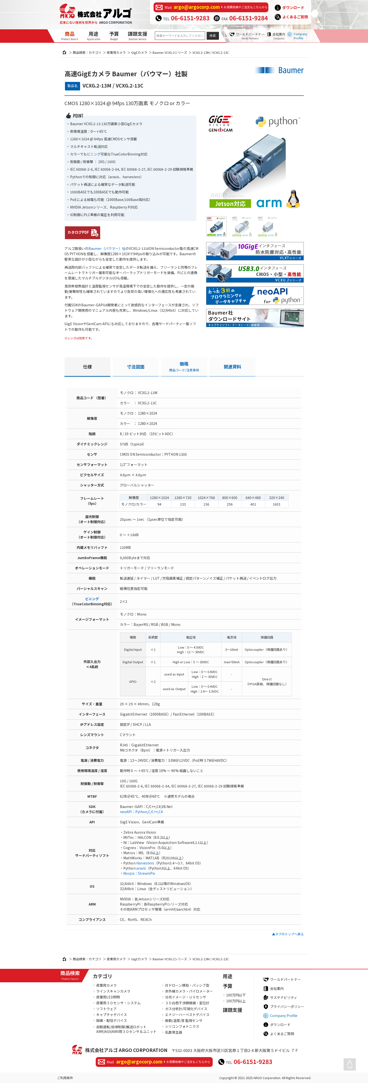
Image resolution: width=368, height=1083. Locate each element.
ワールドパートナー (250, 36)
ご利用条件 (65, 1077)
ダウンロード (293, 7)
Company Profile (300, 36)
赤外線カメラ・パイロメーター (189, 991)
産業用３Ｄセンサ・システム (118, 1003)
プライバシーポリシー (287, 1006)
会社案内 (279, 36)
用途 (93, 35)
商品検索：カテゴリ (87, 52)
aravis (141, 868)
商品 (69, 35)
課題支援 (137, 35)
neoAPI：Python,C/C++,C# (141, 811)
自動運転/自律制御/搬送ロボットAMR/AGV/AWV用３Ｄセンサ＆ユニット (126, 1029)
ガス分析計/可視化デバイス (186, 1008)
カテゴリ (102, 976)
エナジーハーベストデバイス (187, 1014)
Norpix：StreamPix (139, 873)
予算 (114, 35)
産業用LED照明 (108, 997)
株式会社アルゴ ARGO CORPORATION (126, 1050)
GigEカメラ (139, 52)
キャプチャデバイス (111, 1014)
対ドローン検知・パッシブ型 (187, 985)
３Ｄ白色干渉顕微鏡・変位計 (187, 1003)
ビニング (94, 154)
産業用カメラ (116, 52)
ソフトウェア (106, 1008)
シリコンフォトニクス (182, 1026)
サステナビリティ (283, 997)
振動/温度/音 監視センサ (183, 1020)
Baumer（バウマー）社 (107, 248)
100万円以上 (236, 1001)
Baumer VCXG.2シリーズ (170, 52)
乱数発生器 (173, 1032)
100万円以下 (236, 995)
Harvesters (145, 863)
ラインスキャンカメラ (113, 991)
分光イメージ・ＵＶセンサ (185, 997)
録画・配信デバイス (111, 1020)
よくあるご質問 (295, 16)
